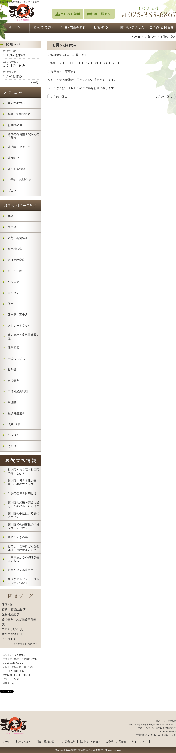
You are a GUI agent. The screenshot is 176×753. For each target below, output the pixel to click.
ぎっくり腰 (15, 270)
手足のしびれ (16, 358)
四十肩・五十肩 (18, 314)
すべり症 (13, 292)
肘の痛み (13, 380)
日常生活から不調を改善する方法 (23, 559)
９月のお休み (12, 76)
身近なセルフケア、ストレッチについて (23, 581)
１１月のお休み (14, 55)
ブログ (12, 190)
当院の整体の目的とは (22, 493)
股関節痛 (13, 347)
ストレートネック (19, 325)
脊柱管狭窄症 (16, 259)
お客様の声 (102, 28)
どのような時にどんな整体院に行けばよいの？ (23, 548)
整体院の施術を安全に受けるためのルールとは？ (23, 504)
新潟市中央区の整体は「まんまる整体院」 (87, 750)
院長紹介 (13, 157)
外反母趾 (13, 435)
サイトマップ (139, 741)
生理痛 (12, 402)
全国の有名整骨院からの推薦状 (23, 136)
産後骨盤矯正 (16, 413)
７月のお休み (59, 96)
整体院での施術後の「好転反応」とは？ (23, 526)
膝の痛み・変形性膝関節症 (23, 336)
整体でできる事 (18, 537)
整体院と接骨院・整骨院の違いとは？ (23, 471)
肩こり (12, 227)
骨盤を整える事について (23, 569)
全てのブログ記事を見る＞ (27, 644)
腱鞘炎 (12, 369)
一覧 (36, 82)
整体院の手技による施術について (23, 515)
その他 (12, 446)
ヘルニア (13, 281)
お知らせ (150, 36)
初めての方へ (44, 28)
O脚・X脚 (14, 424)
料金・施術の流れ (73, 28)
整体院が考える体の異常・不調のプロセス (22, 482)
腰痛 (10, 216)
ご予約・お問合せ (161, 28)
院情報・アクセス (132, 28)
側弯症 (12, 303)
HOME (136, 36)
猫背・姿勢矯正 (18, 238)
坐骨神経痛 (15, 248)
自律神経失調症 (18, 391)
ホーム (14, 28)
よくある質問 (16, 168)
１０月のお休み (14, 65)
